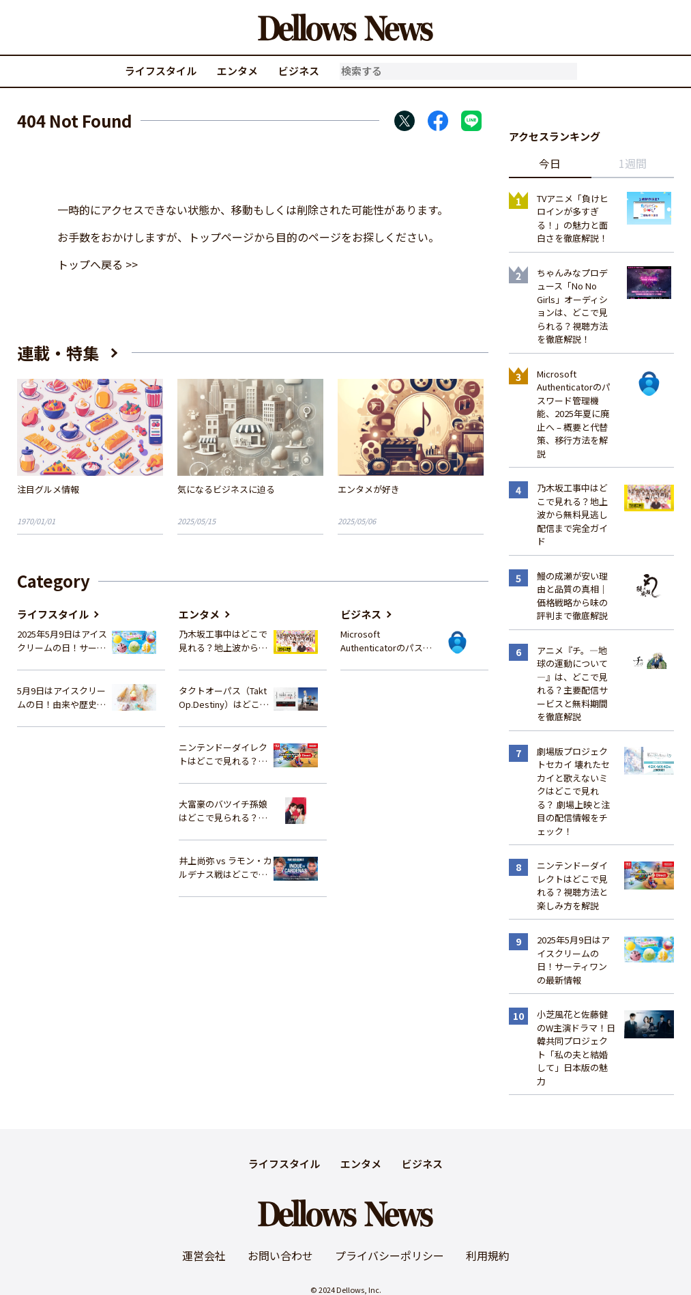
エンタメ (237, 70)
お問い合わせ (280, 1255)
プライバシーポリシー (389, 1255)
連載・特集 (58, 353)
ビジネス (298, 70)
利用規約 (488, 1255)
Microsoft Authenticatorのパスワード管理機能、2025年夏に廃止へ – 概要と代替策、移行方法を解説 (386, 640)
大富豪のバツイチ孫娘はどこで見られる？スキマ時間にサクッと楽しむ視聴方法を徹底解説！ (223, 810)
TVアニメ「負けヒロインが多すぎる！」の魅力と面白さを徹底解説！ (572, 218)
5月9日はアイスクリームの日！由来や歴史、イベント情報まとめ (61, 697)
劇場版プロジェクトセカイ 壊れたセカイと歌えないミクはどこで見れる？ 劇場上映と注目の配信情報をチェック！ (573, 791)
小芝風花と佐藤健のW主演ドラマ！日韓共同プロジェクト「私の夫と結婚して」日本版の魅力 (576, 1047)
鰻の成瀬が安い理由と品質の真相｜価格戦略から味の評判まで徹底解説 (572, 596)
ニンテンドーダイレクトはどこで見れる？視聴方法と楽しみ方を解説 (223, 754)
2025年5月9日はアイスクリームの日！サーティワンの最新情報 (62, 640)
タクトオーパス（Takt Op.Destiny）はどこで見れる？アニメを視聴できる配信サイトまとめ (224, 697)
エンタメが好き (369, 489)
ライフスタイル (160, 70)
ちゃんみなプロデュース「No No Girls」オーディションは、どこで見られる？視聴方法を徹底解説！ (572, 306)
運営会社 (204, 1255)
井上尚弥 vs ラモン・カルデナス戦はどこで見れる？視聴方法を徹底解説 (225, 867)
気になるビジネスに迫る (226, 489)
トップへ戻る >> (97, 264)
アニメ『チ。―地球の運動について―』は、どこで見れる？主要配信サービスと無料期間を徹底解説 (572, 684)
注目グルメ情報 (48, 489)
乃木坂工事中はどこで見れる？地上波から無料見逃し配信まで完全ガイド (223, 640)
